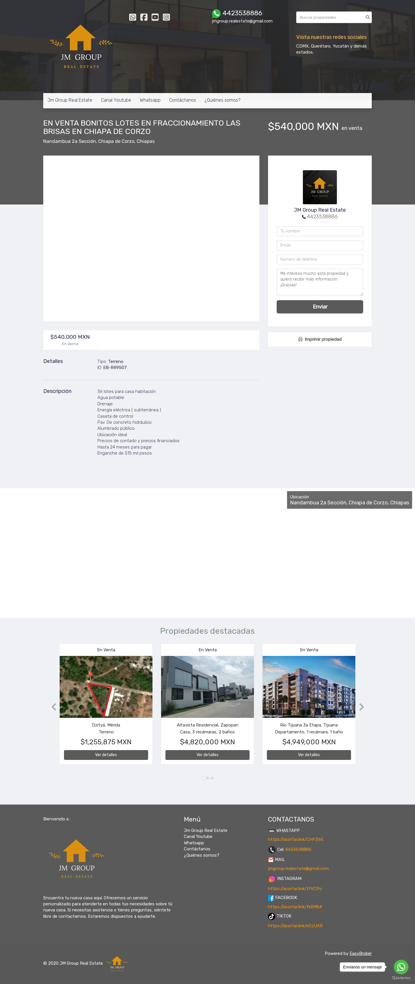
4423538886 (322, 216)
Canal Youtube (116, 100)
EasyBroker (361, 953)
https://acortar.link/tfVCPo (295, 888)
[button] (51, 707)
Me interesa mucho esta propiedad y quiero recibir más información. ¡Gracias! (320, 282)
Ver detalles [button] (106, 754)
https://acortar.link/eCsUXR (295, 925)
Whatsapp (150, 100)
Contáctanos (182, 100)
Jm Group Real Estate (70, 100)
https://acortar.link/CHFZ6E (295, 839)
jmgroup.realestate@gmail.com (298, 868)
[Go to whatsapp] (401, 967)
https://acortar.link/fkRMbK (295, 906)
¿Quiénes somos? (222, 100)
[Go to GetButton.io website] (401, 978)
